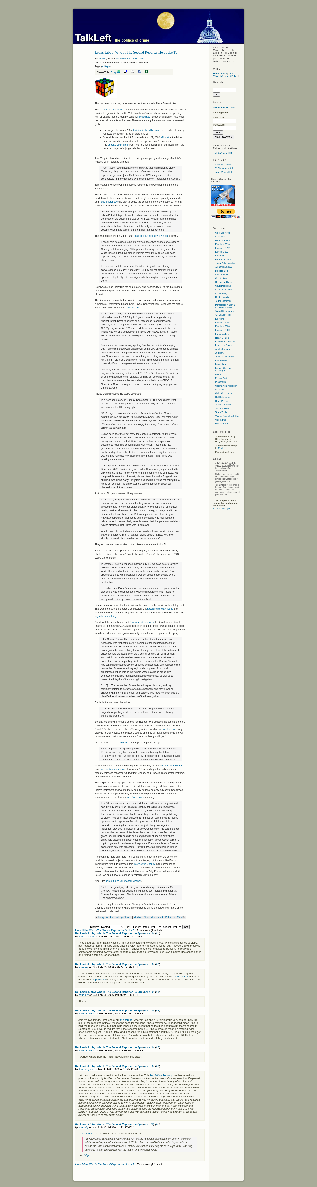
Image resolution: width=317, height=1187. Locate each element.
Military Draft (221, 378)
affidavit (165, 137)
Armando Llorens (223, 164)
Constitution (221, 278)
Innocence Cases (223, 345)
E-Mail (216, 76)
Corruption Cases (223, 282)
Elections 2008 (222, 326)
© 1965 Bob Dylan (222, 508)
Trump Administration (225, 263)
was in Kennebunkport (113, 769)
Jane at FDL (181, 976)
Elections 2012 (222, 248)
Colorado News (222, 233)
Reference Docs (223, 259)
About (224, 73)
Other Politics (221, 401)
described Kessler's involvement (151, 235)
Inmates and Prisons (225, 341)
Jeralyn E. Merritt (223, 153)
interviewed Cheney (144, 864)
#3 (157, 991)
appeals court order (118, 144)
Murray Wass (86, 1133)
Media (218, 374)
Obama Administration (226, 386)
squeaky (83, 967)
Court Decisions (223, 285)
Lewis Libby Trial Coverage (223, 369)
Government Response (142, 622)
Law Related (221, 360)
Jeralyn (102, 58)
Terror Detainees (223, 301)
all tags (106, 66)
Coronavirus (221, 236)
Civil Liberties (221, 274)
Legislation (220, 364)
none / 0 (149, 933)
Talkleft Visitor (87, 1013)
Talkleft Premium (223, 404)
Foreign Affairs (222, 334)
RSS (231, 73)
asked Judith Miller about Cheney (123, 881)
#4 (157, 1010)
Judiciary (219, 353)
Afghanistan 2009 (223, 267)
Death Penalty (222, 297)
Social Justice (222, 408)
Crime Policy (221, 293)
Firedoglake (143, 116)
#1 (157, 933)
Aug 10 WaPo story (161, 1075)
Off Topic (219, 389)
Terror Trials (221, 412)
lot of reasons (170, 729)
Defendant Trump (223, 240)
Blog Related (221, 271)
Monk (221, 448)
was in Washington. (172, 765)
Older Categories (223, 393)
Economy (219, 255)
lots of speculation (113, 109)
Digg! (113, 72)
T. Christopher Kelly (224, 168)
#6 (157, 1066)
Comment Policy (229, 76)
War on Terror (222, 423)
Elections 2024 (222, 251)
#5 (157, 1047)
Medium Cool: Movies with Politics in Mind (158, 917)
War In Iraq (220, 420)
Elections (219, 319)
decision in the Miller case (146, 130)
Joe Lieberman (222, 349)
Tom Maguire (86, 936)
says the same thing (105, 616)
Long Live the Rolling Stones (115, 917)
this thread (126, 1019)
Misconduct (220, 382)
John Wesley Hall (223, 172)
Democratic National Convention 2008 (225, 306)
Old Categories (222, 397)
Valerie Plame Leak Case (130, 58)
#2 (157, 964)
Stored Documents (224, 311)
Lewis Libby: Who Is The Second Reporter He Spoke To (105, 930)
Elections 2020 (222, 330)
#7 (157, 1124)
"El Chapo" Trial (223, 315)
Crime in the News (224, 289)
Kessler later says (109, 201)
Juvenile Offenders (224, 356)
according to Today (160, 608)
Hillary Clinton (222, 338)
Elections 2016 (222, 244)
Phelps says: (133, 307)
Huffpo (86, 1155)
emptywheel (99, 979)
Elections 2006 (222, 322)
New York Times (135, 797)
